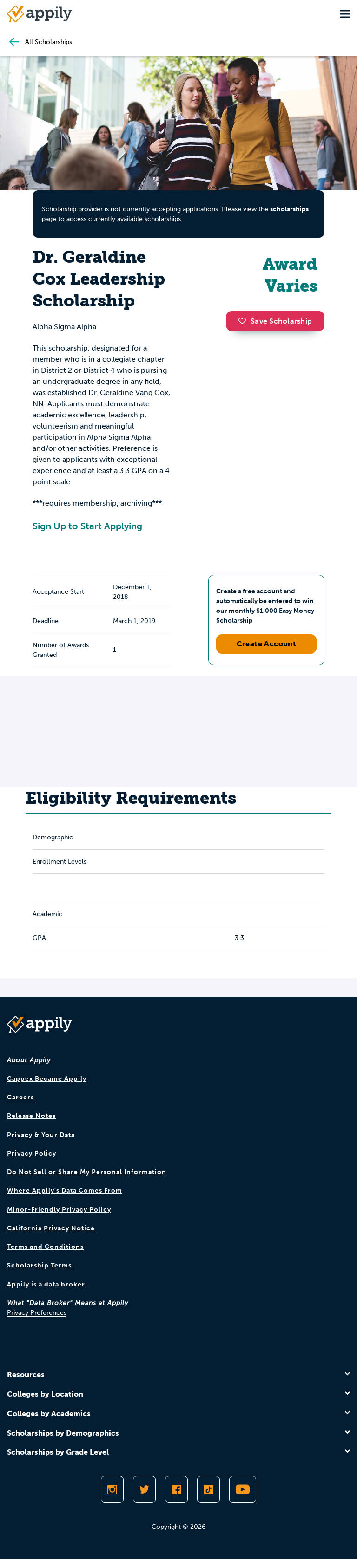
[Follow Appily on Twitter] (144, 1489)
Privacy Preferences (36, 1313)
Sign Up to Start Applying (87, 526)
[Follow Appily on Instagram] (112, 1489)
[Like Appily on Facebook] (176, 1489)
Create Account (267, 643)
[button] (244, 321)
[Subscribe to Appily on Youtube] (242, 1489)
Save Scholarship (275, 321)
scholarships (289, 209)
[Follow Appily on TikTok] (208, 1489)
